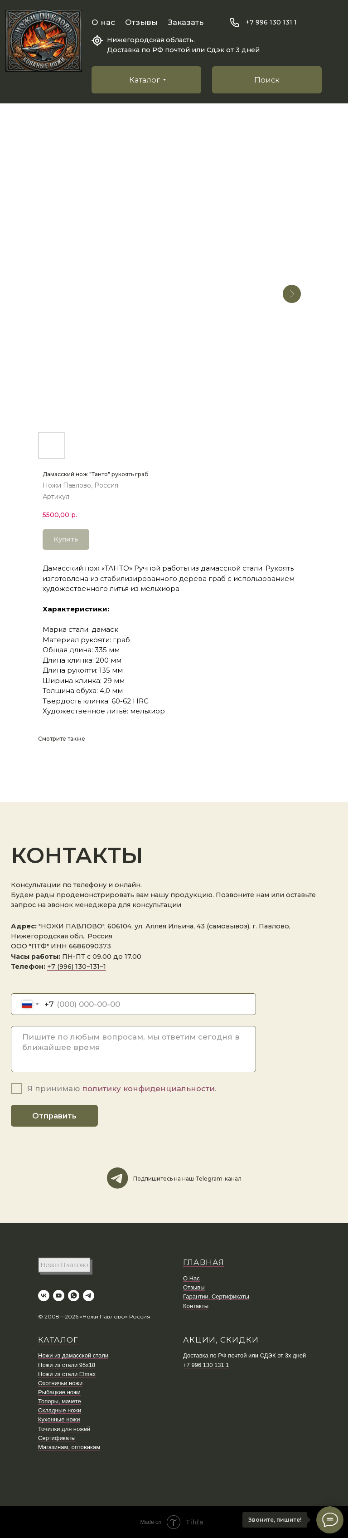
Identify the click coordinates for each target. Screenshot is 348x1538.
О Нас (191, 1278)
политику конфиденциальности (148, 1088)
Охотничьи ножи (60, 1383)
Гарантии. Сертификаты (216, 1296)
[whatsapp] (73, 1295)
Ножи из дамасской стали (73, 1355)
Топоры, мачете (59, 1401)
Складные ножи (59, 1410)
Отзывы (141, 22)
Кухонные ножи (59, 1419)
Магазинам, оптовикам (69, 1447)
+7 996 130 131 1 (271, 22)
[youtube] (58, 1295)
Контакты (195, 1306)
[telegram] (88, 1295)
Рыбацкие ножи (59, 1392)
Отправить (54, 1115)
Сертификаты (57, 1438)
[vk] (43, 1295)
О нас (103, 22)
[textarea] (133, 1049)
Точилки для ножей (64, 1429)
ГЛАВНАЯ (203, 1262)
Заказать (185, 22)
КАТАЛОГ (58, 1339)
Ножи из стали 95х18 (66, 1365)
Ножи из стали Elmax (67, 1374)
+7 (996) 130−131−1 (76, 966)
